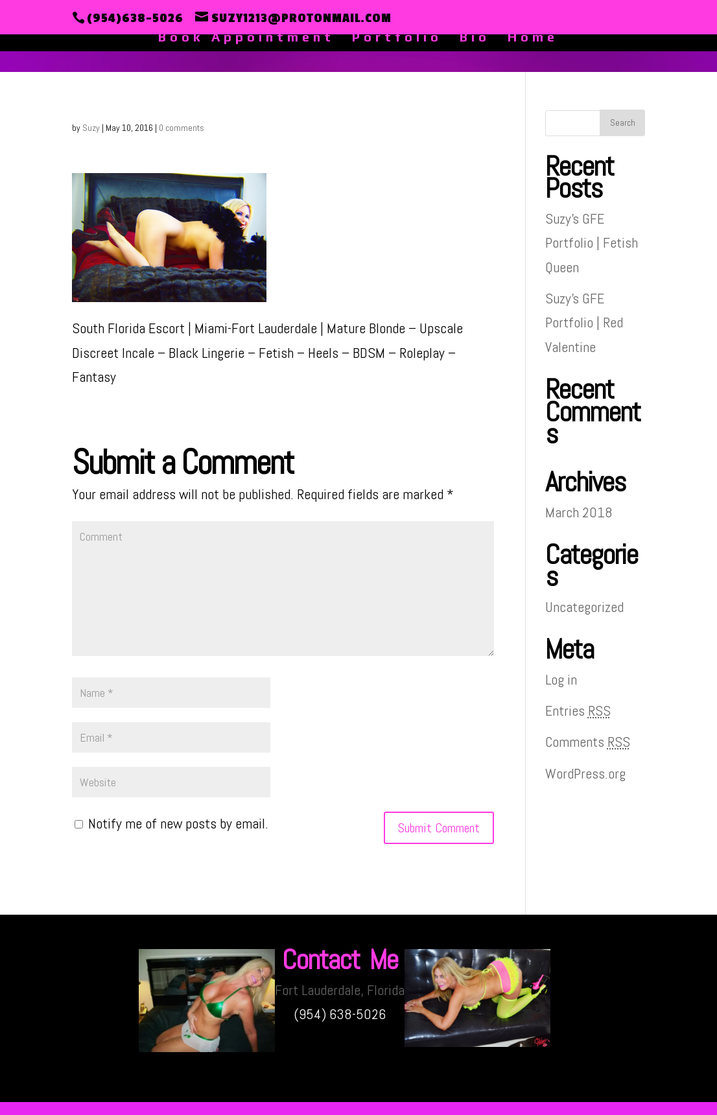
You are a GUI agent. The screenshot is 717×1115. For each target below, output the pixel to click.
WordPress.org (585, 773)
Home (533, 38)
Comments (587, 742)
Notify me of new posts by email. (178, 823)
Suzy (91, 128)
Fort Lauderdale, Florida (340, 990)
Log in (561, 679)
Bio (475, 38)
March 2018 (579, 512)
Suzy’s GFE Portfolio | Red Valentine (584, 322)
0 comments (181, 128)
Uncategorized (584, 607)
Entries (578, 710)
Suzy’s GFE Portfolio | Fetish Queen (591, 242)
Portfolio (397, 38)
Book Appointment (246, 38)
